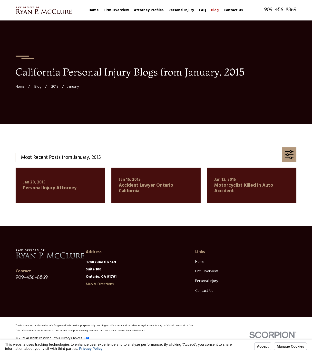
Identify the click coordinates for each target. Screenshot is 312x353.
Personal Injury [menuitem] (181, 10)
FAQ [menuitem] (202, 10)
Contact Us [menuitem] (233, 10)
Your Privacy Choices (71, 338)
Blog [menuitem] (215, 10)
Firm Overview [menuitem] (116, 10)
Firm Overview (206, 271)
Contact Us (204, 291)
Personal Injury (206, 281)
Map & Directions (100, 284)
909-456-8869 (280, 9)
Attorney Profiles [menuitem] (149, 10)
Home (199, 262)
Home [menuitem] (93, 10)
